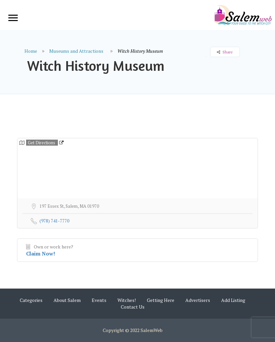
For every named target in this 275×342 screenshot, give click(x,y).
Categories (31, 300)
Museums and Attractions (76, 51)
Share (225, 51)
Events (99, 300)
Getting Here (160, 300)
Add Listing (233, 300)
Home (30, 51)
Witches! (126, 300)
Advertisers (197, 300)
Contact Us (133, 307)
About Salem (67, 300)
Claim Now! (40, 253)
